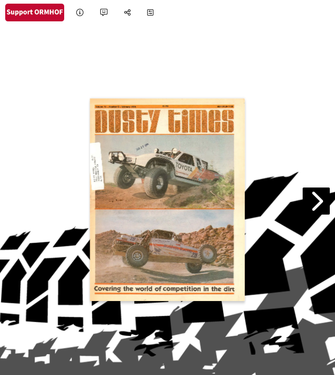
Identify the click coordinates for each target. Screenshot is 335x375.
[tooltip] (80, 12)
